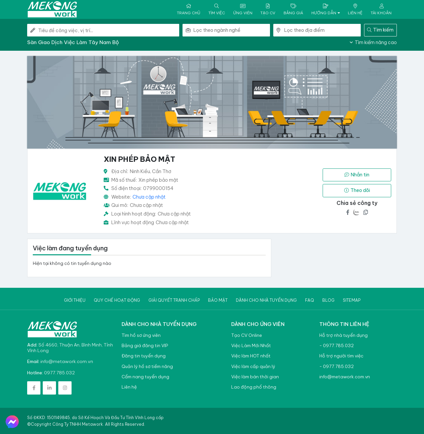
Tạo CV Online (246, 335)
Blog (328, 300)
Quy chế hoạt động (117, 300)
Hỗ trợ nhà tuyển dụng (343, 335)
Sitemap (351, 300)
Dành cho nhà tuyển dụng (266, 300)
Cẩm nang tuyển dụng (145, 377)
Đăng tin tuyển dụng (144, 356)
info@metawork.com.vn (66, 361)
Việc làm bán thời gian (255, 377)
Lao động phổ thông (253, 387)
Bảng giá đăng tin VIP (145, 345)
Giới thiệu (74, 300)
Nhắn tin (356, 175)
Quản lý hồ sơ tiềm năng (147, 366)
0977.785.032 (59, 373)
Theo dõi (357, 190)
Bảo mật (218, 300)
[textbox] (231, 30)
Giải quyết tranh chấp (174, 300)
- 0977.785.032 (336, 345)
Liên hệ (129, 387)
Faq (309, 300)
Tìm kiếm (380, 30)
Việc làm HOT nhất (251, 356)
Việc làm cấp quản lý (253, 366)
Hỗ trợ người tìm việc (341, 356)
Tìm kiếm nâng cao (373, 42)
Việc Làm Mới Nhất (251, 345)
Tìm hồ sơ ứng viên (141, 335)
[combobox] (231, 30)
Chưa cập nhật (149, 197)
